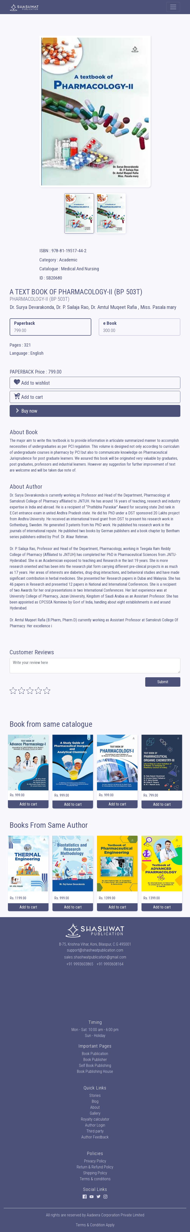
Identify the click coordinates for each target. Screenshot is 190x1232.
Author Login (95, 1125)
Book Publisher (95, 1059)
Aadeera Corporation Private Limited (115, 1215)
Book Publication (95, 1053)
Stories (95, 1095)
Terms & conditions (95, 1179)
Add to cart (28, 396)
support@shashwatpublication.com (95, 950)
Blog (95, 1101)
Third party (95, 1131)
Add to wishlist (32, 382)
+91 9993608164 (110, 964)
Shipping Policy (95, 1173)
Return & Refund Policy (95, 1167)
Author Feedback (95, 1137)
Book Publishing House (95, 1071)
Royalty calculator (95, 1119)
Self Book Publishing (95, 1065)
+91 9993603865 (80, 964)
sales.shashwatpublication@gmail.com (95, 957)
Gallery (95, 1113)
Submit (162, 681)
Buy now (25, 411)
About (95, 1107)
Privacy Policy (95, 1161)
